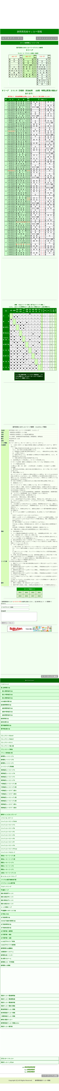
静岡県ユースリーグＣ (7, 770)
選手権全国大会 (5, 736)
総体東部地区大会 (7, 715)
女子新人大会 (5, 921)
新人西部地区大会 (7, 705)
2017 (32, 601)
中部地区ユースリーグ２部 (8, 794)
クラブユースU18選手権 (8, 890)
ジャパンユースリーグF (8, 849)
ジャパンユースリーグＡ (8, 832)
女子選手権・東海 (6, 942)
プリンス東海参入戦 (7, 760)
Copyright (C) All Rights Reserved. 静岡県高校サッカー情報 (29, 1088)
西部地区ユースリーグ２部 (8, 808)
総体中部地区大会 (7, 719)
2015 (20, 601)
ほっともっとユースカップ (8, 883)
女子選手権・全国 (6, 945)
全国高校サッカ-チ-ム (7, 959)
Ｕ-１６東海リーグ (6, 914)
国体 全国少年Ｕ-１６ (7, 904)
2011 (20, 598)
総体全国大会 (5, 729)
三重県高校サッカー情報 (8, 1023)
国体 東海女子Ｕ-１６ (7, 907)
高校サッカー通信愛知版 (8, 1006)
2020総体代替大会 (6, 709)
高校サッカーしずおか (7, 1069)
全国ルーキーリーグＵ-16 (8, 880)
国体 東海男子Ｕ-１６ (7, 901)
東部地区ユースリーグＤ (8, 787)
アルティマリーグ (6, 894)
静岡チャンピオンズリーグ (8, 822)
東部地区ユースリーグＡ (8, 777)
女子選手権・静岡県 (7, 938)
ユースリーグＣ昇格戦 (7, 774)
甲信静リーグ (5, 897)
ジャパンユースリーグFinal (9, 856)
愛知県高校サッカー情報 (8, 1016)
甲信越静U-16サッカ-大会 (8, 918)
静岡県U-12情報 (5, 973)
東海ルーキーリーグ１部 (8, 863)
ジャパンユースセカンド (8, 859)
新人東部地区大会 (7, 698)
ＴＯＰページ (5, 691)
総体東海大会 (5, 726)
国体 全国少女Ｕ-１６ (7, 911)
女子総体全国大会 (6, 935)
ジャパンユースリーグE (8, 846)
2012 (26, 598)
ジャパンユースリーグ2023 (9, 829)
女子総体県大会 (5, 925)
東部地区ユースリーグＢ (8, 781)
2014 (39, 598)
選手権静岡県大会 (6, 733)
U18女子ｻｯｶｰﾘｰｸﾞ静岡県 (8, 952)
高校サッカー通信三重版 (8, 1013)
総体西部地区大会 (7, 722)
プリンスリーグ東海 (7, 757)
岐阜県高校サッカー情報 (8, 1020)
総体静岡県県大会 (6, 712)
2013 (32, 598)
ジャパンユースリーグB (8, 835)
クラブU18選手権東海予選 (8, 887)
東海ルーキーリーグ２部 (8, 866)
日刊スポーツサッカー (7, 1066)
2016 (26, 601)
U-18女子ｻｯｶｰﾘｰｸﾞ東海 (8, 949)
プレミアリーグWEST (7, 746)
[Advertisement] (29, 13)
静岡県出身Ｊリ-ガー (7, 962)
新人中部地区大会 (7, 702)
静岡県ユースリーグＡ (7, 763)
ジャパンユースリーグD (8, 842)
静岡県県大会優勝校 (7, 955)
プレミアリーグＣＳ (7, 750)
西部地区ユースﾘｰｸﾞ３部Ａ (9, 811)
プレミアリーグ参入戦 (7, 753)
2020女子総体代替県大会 (8, 928)
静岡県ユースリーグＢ (7, 767)
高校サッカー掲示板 (7, 1034)
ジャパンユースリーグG (8, 853)
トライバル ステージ (7, 825)
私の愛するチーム (6, 966)
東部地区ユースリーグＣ (8, 784)
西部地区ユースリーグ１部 (8, 805)
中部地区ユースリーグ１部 (8, 791)
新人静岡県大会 (5, 695)
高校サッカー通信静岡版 (8, 1003)
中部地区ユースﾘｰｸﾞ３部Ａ (9, 798)
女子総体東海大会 (6, 931)
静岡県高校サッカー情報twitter (10, 1030)
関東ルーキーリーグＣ (7, 877)
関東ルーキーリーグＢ (7, 873)
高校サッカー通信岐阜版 (8, 1010)
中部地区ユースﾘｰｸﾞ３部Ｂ (9, 801)
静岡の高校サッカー (7, 1027)
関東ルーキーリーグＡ (7, 870)
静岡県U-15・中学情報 (7, 969)
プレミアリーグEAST (7, 743)
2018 (39, 601)
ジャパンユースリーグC (8, 839)
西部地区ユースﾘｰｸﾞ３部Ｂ (9, 815)
